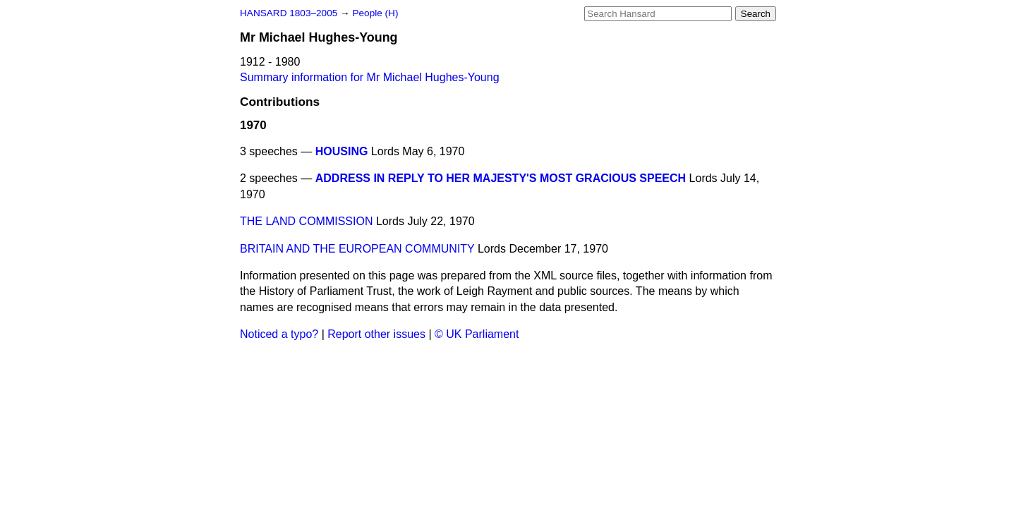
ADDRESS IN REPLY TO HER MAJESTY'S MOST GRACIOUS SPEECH (500, 178)
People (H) (375, 13)
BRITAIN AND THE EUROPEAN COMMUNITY (357, 249)
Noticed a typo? (279, 334)
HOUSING (341, 151)
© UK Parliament (477, 334)
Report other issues (376, 334)
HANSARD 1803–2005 (288, 13)
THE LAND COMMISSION (306, 221)
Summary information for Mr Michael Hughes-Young (370, 77)
